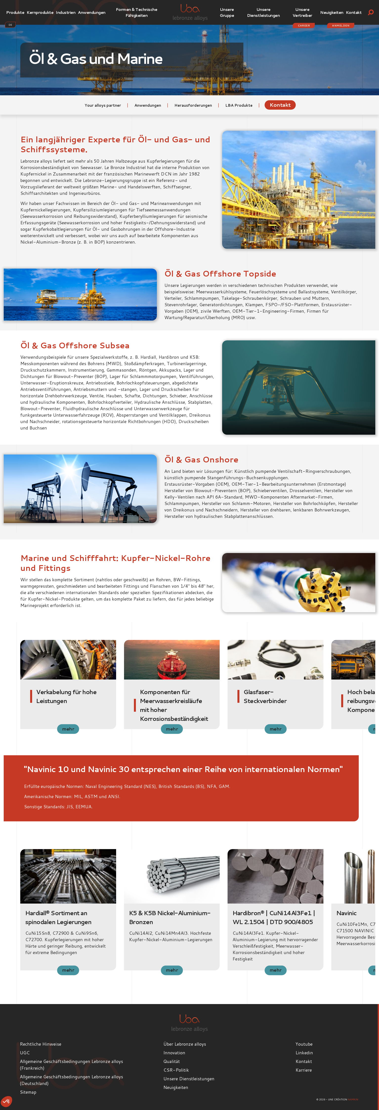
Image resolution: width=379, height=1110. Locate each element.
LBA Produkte (239, 105)
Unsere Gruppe (227, 12)
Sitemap (28, 1092)
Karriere (303, 1070)
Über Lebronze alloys (184, 1044)
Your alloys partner (103, 105)
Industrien (65, 12)
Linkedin (304, 1052)
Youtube (304, 1044)
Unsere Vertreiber (302, 12)
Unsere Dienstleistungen (263, 12)
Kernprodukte (40, 12)
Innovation (174, 1052)
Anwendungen (91, 12)
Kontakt (354, 12)
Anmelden (340, 25)
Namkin (353, 1099)
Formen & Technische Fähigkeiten (136, 12)
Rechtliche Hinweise (40, 1044)
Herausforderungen (193, 105)
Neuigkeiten (331, 12)
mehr (68, 728)
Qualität (171, 1061)
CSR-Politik (176, 1070)
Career (304, 25)
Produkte (15, 12)
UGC (25, 1052)
